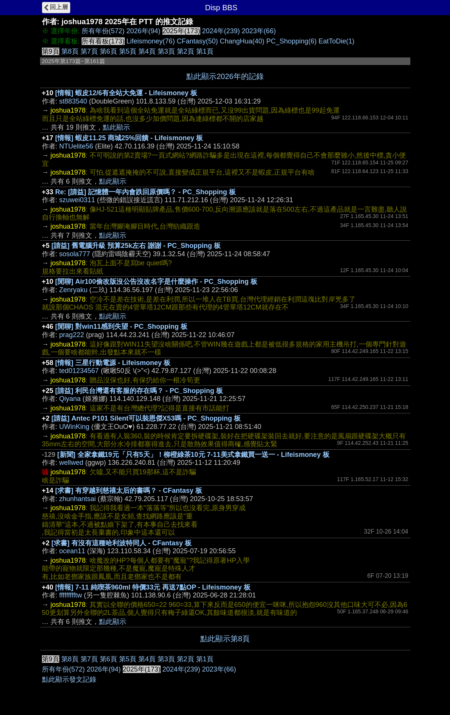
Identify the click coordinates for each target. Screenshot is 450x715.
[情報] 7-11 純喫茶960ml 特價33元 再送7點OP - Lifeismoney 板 (153, 587)
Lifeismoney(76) (151, 41)
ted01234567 (79, 371)
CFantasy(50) (197, 41)
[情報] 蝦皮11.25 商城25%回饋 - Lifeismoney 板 (129, 138)
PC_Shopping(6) (291, 41)
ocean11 (72, 551)
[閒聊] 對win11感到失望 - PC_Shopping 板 (121, 326)
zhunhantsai (77, 499)
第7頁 (89, 51)
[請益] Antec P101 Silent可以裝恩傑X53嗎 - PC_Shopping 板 (146, 418)
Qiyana (70, 398)
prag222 (71, 335)
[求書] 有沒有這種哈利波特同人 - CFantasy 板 (121, 543)
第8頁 (70, 51)
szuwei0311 (77, 200)
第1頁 (204, 51)
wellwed (71, 462)
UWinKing (74, 426)
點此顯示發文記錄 (69, 679)
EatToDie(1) (336, 41)
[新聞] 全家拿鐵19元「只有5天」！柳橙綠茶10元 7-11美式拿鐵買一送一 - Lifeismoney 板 (193, 454)
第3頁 (166, 51)
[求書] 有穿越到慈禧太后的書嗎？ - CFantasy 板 (128, 490)
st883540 (73, 101)
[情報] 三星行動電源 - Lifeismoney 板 (112, 363)
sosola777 (74, 254)
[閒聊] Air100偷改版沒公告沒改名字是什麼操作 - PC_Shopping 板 (156, 281)
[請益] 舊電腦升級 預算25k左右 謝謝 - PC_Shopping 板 (136, 245)
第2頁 (185, 51)
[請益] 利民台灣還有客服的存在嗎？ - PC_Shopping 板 (139, 391)
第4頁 (147, 51)
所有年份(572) (103, 31)
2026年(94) (144, 31)
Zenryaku (73, 290)
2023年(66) (259, 31)
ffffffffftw (70, 595)
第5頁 (127, 51)
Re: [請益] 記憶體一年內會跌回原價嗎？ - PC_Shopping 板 (145, 192)
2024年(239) (221, 31)
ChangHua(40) (242, 41)
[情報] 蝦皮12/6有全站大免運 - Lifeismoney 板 (126, 93)
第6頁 (108, 51)
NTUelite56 (76, 146)
